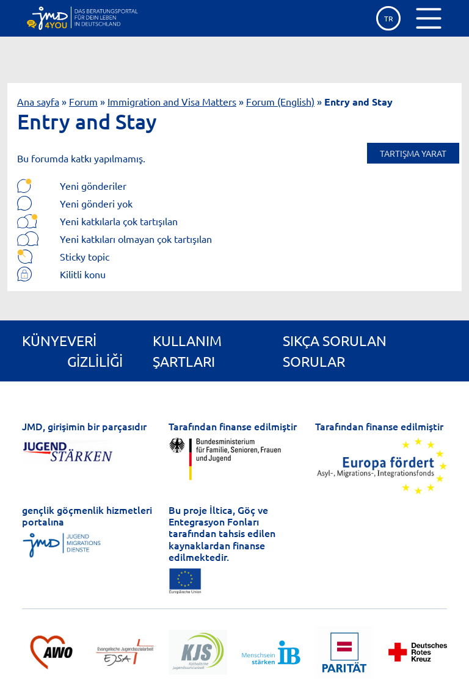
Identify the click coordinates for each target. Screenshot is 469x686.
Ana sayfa (38, 101)
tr (388, 18)
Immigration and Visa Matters (171, 101)
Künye (44, 340)
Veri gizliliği (95, 350)
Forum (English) (280, 101)
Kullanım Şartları (187, 350)
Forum (83, 101)
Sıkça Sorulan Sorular (335, 350)
